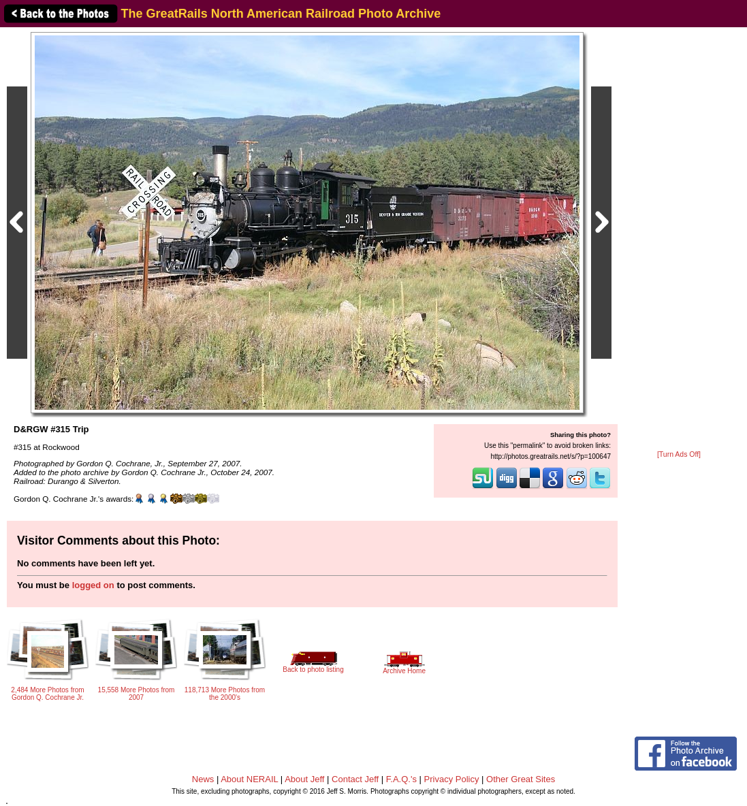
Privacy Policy (451, 779)
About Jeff (304, 779)
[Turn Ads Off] (679, 454)
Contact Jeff (355, 779)
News (203, 779)
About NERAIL (249, 779)
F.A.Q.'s (401, 779)
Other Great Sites (520, 779)
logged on (93, 585)
